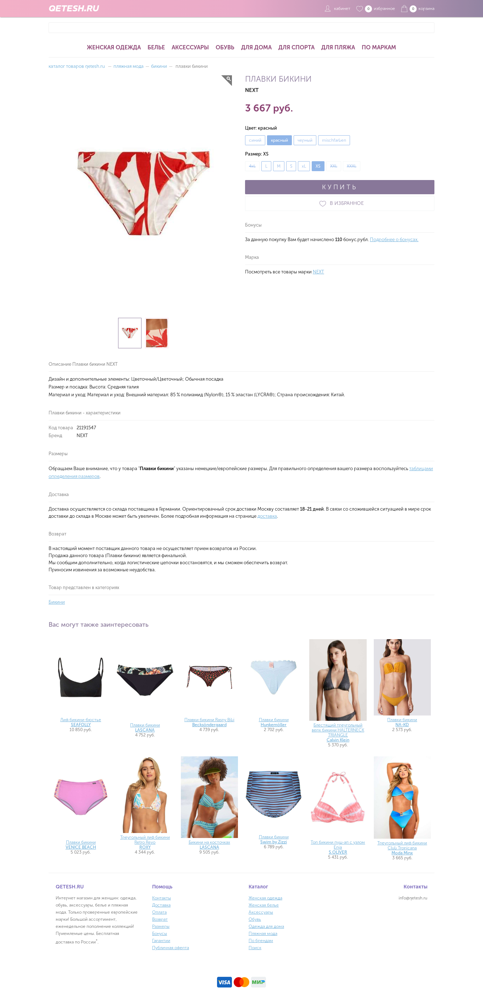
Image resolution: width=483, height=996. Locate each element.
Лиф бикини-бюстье (80, 722)
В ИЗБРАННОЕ (340, 203)
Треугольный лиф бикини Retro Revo (145, 842)
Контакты (161, 898)
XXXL (351, 166)
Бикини (57, 602)
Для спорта (296, 47)
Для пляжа (338, 47)
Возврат (160, 919)
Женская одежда (114, 47)
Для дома (256, 47)
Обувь (225, 47)
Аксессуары (190, 47)
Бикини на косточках (209, 845)
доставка (267, 516)
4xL (252, 166)
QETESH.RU (74, 8)
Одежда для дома (266, 926)
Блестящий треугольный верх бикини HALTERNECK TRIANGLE (338, 732)
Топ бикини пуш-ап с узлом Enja (338, 847)
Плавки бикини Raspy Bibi (209, 722)
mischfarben (334, 140)
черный (305, 140)
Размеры (161, 926)
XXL (333, 166)
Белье (156, 47)
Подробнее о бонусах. (394, 239)
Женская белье (264, 905)
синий (255, 140)
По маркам (379, 47)
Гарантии (161, 940)
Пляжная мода (263, 933)
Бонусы (159, 933)
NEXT (318, 271)
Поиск (255, 947)
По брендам (261, 940)
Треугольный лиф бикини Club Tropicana (402, 847)
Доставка (161, 905)
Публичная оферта (170, 947)
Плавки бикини (145, 728)
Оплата (159, 912)
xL (304, 166)
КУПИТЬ (339, 187)
